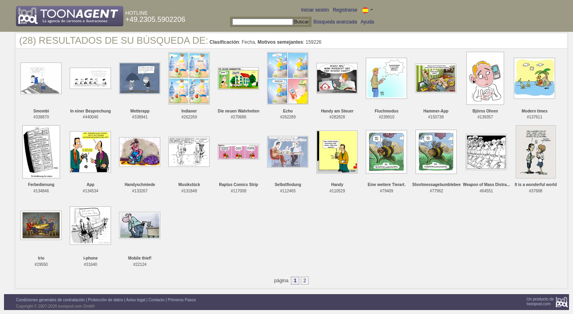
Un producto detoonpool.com (540, 301)
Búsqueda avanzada (335, 22)
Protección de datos (105, 300)
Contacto (156, 300)
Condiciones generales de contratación (50, 300)
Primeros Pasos (182, 300)
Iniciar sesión (315, 10)
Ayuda (367, 22)
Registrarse (345, 10)
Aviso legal (135, 300)
